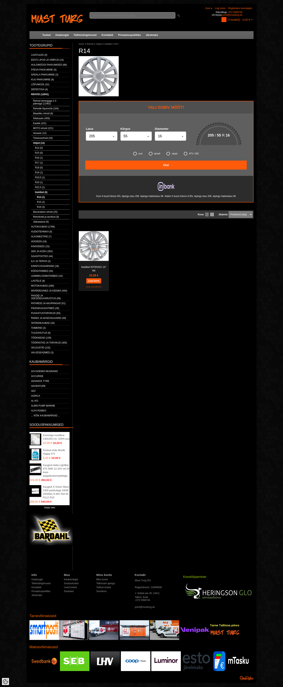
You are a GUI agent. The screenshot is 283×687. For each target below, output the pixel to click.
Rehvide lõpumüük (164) (46, 108)
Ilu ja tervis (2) (41, 261)
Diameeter (162, 128)
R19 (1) (39, 172)
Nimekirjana (207, 214)
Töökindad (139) (41, 337)
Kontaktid (107, 34)
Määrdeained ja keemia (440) (49, 290)
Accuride (37, 376)
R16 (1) (39, 157)
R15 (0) (39, 152)
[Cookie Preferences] (5, 681)
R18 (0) (39, 167)
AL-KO (34, 400)
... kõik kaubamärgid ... (45, 415)
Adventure (38, 386)
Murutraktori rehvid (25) (45, 212)
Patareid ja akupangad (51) (48, 303)
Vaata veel (49, 507)
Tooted (46, 34)
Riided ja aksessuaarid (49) (48, 318)
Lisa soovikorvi (94, 286)
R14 (116, 44)
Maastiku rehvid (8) (43, 113)
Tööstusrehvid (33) (43, 138)
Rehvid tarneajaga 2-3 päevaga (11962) (44, 102)
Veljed (99, 44)
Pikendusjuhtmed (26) (45, 308)
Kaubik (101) (39, 123)
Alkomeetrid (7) (41, 236)
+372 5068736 (234, 12)
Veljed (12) (39, 143)
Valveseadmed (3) (42, 352)
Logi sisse (220, 8)
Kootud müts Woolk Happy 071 (54, 452)
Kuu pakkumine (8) (42, 79)
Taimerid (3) (38, 328)
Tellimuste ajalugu (105, 583)
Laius (89, 128)
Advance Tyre (40, 381)
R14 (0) (39, 148)
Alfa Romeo (38, 410)
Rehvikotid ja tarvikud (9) (46, 216)
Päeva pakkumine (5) (44, 69)
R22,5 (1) (40, 187)
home (81, 44)
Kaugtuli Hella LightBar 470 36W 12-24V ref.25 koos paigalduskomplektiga (56, 470)
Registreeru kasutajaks (240, 8)
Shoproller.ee (247, 678)
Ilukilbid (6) (41, 192)
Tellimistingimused (85, 34)
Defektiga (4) (39, 89)
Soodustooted (71, 583)
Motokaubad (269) (42, 285)
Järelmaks (152, 34)
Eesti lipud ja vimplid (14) (47, 59)
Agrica (35, 396)
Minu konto (102, 579)
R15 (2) (41, 202)
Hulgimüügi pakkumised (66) (49, 64)
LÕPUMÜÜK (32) (40, 84)
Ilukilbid (108, 44)
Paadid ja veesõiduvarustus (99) (46, 297)
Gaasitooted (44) (42, 256)
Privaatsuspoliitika (129, 34)
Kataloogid (62, 34)
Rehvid (90, 44)
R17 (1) (39, 162)
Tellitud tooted (103, 587)
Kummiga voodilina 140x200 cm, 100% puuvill (58, 437)
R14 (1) (41, 197)
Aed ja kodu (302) (42, 251)
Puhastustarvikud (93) (46, 313)
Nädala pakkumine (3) (44, 74)
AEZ (33, 391)
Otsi (166, 165)
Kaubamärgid (71, 579)
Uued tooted (70, 587)
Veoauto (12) (40, 133)
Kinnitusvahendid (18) (45, 266)
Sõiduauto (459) (41, 118)
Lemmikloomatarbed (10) (47, 276)
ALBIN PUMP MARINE (43, 405)
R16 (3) (41, 207)
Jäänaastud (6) (41, 221)
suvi (138, 153)
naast (171, 153)
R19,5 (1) (40, 177)
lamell (154, 153)
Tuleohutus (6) (41, 332)
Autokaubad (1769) (43, 226)
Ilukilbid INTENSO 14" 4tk (93, 269)
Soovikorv (101, 591)
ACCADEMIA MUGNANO (44, 371)
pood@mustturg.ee (232, 15)
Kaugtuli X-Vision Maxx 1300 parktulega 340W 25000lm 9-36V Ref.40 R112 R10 (56, 492)
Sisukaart (69, 591)
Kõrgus (125, 128)
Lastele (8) (38, 280)
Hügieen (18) (39, 241)
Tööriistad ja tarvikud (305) (49, 342)
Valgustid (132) (40, 347)
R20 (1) (39, 182)
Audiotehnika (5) (41, 231)
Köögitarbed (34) (42, 271)
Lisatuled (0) (39, 55)
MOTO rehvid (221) (43, 128)
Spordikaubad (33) (43, 323)
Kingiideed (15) (40, 246)
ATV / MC (191, 153)
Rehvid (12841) (40, 94)
